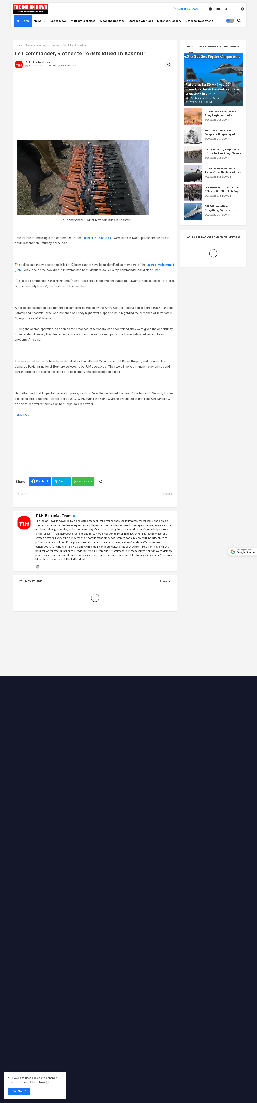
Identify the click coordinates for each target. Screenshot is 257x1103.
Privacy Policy (107, 810)
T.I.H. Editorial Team (53, 515)
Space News (58, 20)
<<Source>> (23, 415)
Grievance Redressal (112, 814)
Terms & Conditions (84, 814)
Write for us (150, 810)
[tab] (23, 21)
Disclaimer (62, 814)
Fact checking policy (222, 810)
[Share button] (100, 481)
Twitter (64, 481)
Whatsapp (85, 481)
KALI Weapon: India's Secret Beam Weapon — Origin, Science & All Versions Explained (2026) (210, 693)
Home (25, 20)
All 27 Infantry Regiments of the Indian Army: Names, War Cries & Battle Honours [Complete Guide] (223, 155)
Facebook (42, 481)
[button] (230, 21)
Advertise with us (129, 810)
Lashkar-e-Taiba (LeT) (97, 238)
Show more (167, 581)
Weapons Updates (112, 20)
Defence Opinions (141, 20)
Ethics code (199, 810)
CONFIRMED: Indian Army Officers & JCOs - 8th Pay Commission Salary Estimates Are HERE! (221, 193)
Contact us (73, 810)
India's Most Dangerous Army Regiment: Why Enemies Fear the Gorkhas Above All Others (222, 117)
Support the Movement (175, 810)
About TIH (89, 810)
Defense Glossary (169, 20)
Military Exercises (83, 20)
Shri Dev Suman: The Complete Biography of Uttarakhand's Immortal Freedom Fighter (221, 136)
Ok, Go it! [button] (19, 1091)
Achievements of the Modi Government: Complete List (205, 710)
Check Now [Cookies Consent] (37, 1082)
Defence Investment (199, 20)
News (38, 20)
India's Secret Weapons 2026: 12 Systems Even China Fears (210, 727)
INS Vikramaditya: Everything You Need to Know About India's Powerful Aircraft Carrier (221, 212)
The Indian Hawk (31, 810)
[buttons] (210, 9)
